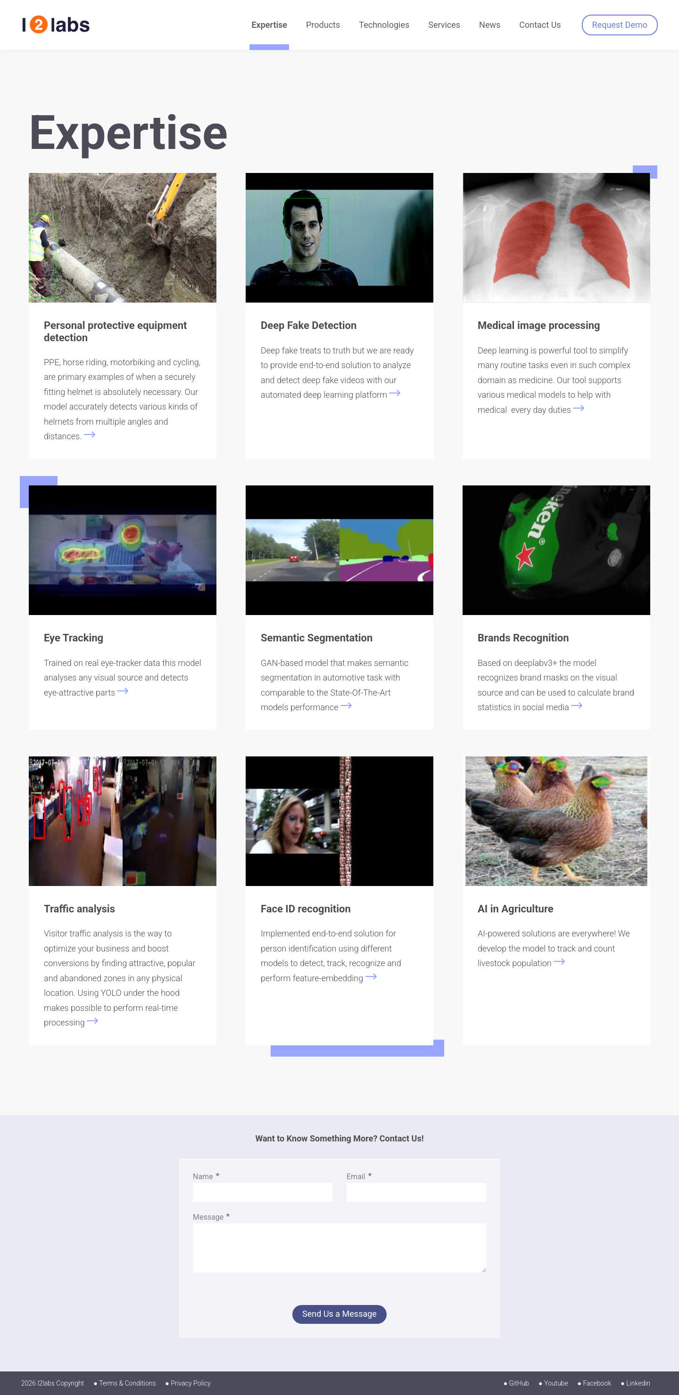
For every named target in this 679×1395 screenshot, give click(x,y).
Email (360, 1176)
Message (212, 1217)
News (489, 25)
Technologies (384, 25)
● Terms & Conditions (124, 1383)
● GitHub (516, 1383)
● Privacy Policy (187, 1383)
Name (206, 1176)
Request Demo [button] (619, 25)
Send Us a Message (339, 1314)
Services (444, 25)
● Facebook (595, 1383)
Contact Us (540, 25)
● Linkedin (635, 1383)
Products (323, 25)
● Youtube (553, 1383)
